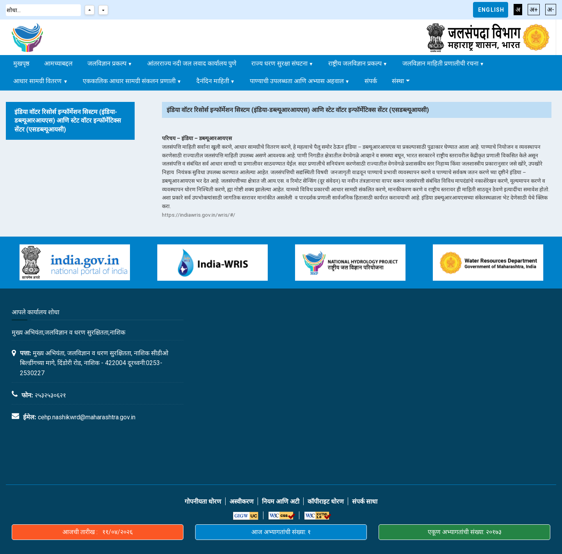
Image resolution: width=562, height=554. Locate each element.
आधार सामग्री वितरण (38, 81)
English (491, 10)
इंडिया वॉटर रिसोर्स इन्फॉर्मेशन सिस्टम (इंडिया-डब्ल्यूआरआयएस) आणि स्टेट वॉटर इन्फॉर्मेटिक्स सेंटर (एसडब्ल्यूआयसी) (67, 120)
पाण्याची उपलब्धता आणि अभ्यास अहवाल (297, 81)
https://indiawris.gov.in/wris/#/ (198, 215)
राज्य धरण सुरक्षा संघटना (279, 63)
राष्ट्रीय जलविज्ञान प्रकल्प (355, 63)
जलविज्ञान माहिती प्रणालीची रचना (440, 63)
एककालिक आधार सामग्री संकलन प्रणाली (129, 81)
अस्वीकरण (241, 501)
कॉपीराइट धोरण (326, 501)
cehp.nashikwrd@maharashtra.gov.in (86, 417)
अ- (550, 9)
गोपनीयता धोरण (203, 501)
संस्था (398, 81)
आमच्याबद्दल (58, 63)
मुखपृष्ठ (21, 63)
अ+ (534, 9)
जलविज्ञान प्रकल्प (106, 63)
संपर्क (371, 81)
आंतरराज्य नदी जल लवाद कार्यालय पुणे (192, 63)
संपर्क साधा (364, 501)
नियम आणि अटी (280, 501)
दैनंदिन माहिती (212, 81)
